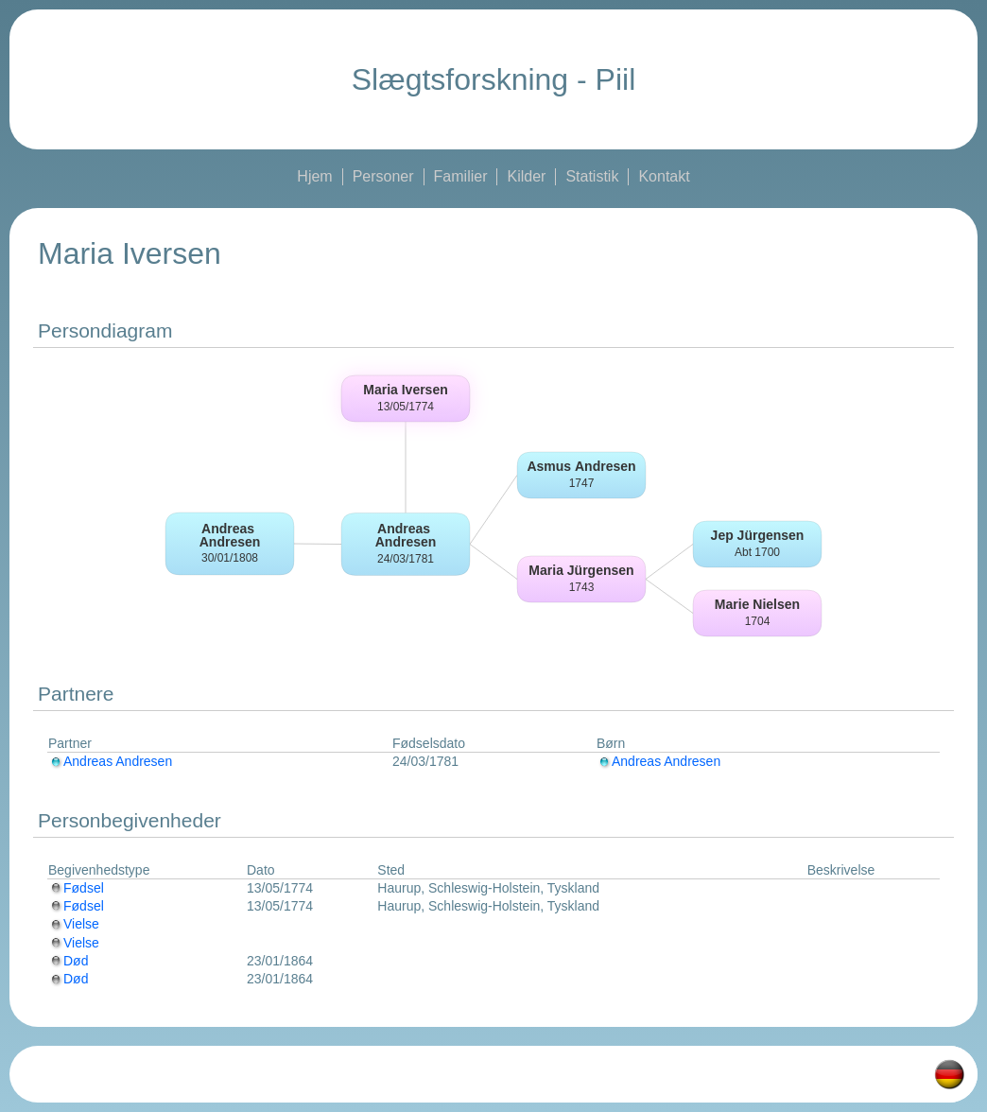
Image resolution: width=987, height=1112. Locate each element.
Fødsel (76, 887)
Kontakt (663, 176)
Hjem (314, 176)
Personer (383, 176)
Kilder (526, 176)
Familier (461, 176)
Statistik (591, 176)
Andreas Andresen (110, 761)
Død (68, 960)
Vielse (73, 923)
